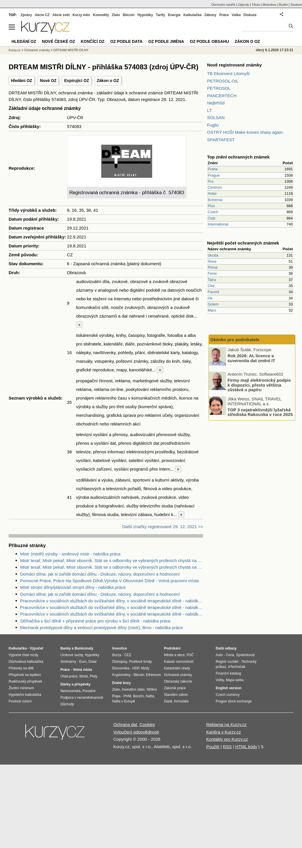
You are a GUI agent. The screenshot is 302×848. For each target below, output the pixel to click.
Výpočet (36, 648)
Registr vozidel (227, 662)
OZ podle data (126, 41)
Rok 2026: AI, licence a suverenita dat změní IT (251, 358)
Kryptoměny (121, 675)
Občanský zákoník (178, 681)
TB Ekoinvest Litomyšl (228, 73)
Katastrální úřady (177, 668)
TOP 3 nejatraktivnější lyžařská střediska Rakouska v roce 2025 (260, 412)
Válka (236, 15)
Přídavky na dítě (21, 668)
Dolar (92, 662)
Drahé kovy (121, 683)
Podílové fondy (140, 662)
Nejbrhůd (216, 102)
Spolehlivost (245, 655)
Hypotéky (145, 15)
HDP (135, 668)
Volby (220, 680)
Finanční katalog (228, 673)
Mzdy (145, 668)
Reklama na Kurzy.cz (226, 724)
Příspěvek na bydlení (25, 675)
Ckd (211, 286)
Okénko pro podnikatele (234, 339)
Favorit (213, 292)
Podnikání (172, 648)
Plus (211, 206)
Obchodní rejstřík (223, 4)
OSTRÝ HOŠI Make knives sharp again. (245, 132)
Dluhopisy (119, 662)
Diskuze (250, 15)
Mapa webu (235, 680)
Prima (212, 267)
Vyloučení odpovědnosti (136, 731)
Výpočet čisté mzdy (23, 655)
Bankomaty (83, 648)
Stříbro (151, 689)
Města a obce (174, 655)
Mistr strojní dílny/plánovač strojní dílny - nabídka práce (73, 587)
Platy (94, 676)
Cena (230, 655)
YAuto (256, 4)
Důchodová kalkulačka (26, 662)
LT (209, 110)
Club (211, 218)
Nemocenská (70, 691)
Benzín (138, 696)
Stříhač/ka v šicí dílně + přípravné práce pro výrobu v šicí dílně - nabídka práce (95, 620)
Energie (174, 15)
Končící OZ (92, 41)
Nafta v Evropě (123, 701)
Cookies (147, 724)
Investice (119, 648)
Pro (210, 181)
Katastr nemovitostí (179, 662)
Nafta (150, 696)
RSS (227, 746)
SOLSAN (216, 117)
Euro (82, 662)
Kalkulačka (193, 15)
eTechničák (236, 667)
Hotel (212, 193)
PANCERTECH (221, 95)
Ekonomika (120, 668)
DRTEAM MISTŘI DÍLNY (71, 50)
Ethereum (153, 675)
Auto (219, 655)
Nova (212, 261)
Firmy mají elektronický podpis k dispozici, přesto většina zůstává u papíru (259, 385)
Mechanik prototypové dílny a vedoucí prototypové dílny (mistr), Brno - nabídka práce (101, 627)
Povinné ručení (20, 701)
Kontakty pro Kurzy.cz (227, 739)
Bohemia (215, 200)
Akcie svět (61, 15)
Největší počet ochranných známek (243, 242)
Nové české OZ (58, 41)
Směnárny (68, 662)
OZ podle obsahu (209, 41)
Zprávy (26, 15)
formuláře (181, 701)
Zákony (210, 15)
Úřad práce (68, 676)
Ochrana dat (125, 724)
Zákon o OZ (108, 80)
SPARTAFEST (221, 139)
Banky (65, 648)
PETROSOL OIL (222, 81)
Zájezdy (243, 4)
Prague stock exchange (234, 701)
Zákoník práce (175, 688)
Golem (213, 304)
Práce (224, 15)
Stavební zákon (176, 695)
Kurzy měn (81, 15)
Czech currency (228, 695)
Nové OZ (48, 80)
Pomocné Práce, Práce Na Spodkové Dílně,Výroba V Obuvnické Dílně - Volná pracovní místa (109, 580)
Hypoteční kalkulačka (25, 695)
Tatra (212, 280)
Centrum (215, 187)
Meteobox (269, 4)
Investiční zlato (133, 689)
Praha (213, 169)
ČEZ (127, 655)
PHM (127, 696)
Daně (168, 701)
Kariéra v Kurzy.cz (223, 731)
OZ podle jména (166, 41)
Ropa (116, 696)
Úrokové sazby (71, 655)
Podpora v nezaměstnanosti (81, 698)
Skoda (213, 255)
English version (228, 688)
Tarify (160, 15)
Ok (210, 298)
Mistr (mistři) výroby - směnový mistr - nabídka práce (70, 553)
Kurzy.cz (14, 50)
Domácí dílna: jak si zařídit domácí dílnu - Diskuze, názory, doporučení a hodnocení (100, 574)
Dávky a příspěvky (75, 684)
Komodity (101, 15)
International (218, 224)
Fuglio (213, 125)
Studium (296, 4)
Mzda (83, 676)
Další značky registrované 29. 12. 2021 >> (162, 526)
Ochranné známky (37, 50)
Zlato (116, 15)
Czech (213, 212)
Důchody (67, 704)
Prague (214, 175)
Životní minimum (21, 688)
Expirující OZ (76, 80)
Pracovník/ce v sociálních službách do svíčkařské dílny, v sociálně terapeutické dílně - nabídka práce (111, 600)
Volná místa (82, 670)
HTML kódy (246, 746)
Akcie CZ (42, 15)
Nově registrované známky (234, 64)
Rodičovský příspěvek (25, 681)
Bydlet (283, 4)
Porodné (89, 691)
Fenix (212, 273)
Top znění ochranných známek (238, 156)
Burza (116, 655)
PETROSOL (219, 88)
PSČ (190, 655)
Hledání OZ (21, 80)
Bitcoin (129, 15)
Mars (212, 310)
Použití (212, 746)
